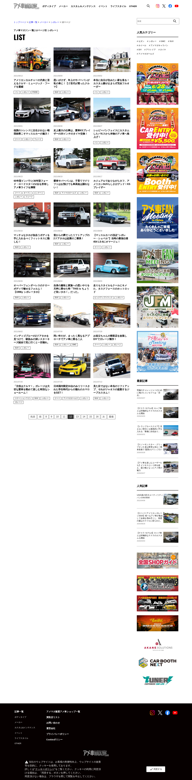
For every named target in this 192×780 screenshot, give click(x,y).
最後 (111, 416)
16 (97, 416)
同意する (156, 769)
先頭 (32, 416)
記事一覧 (33, 22)
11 (64, 416)
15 (90, 416)
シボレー (55, 22)
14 (84, 416)
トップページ (20, 22)
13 (77, 416)
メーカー (44, 22)
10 (57, 416)
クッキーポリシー (44, 769)
